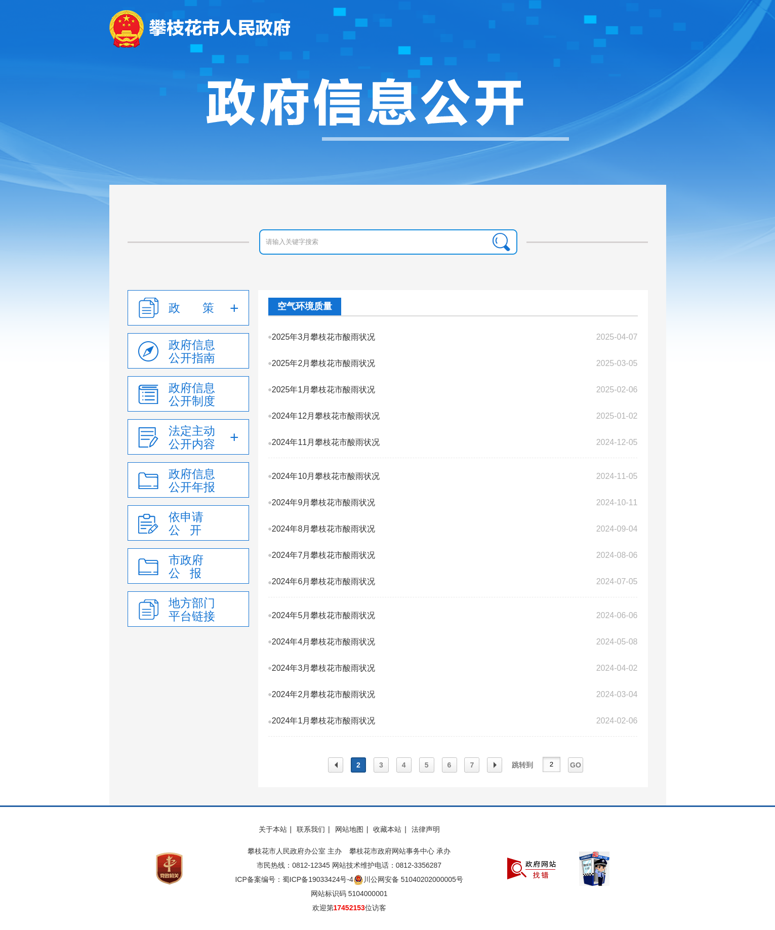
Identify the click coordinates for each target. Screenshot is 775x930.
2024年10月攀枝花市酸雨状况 (326, 476)
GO (575, 765)
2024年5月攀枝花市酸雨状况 (324, 615)
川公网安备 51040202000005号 (408, 880)
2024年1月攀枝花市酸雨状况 (324, 720)
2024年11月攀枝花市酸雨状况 (326, 442)
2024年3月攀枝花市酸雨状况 (324, 668)
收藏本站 (387, 829)
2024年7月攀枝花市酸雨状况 (324, 555)
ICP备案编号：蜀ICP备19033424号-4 (294, 879)
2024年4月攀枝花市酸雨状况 (324, 641)
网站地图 (349, 829)
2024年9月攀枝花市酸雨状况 (324, 502)
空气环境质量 (304, 306)
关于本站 (273, 829)
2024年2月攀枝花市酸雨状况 (324, 694)
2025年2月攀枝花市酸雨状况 (324, 363)
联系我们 (311, 829)
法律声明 (426, 829)
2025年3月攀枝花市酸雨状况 (324, 337)
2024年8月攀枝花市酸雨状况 (324, 528)
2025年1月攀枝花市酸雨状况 (324, 389)
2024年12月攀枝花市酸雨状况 (326, 416)
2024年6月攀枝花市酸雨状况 (324, 581)
